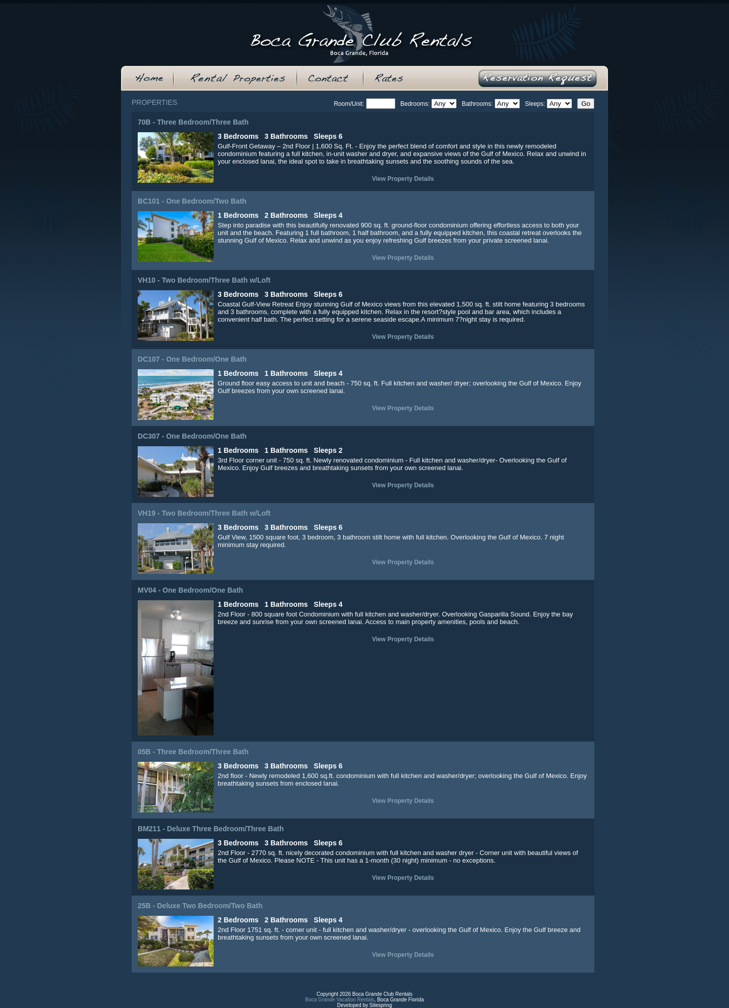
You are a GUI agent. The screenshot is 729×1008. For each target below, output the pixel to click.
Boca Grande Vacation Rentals (340, 999)
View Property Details (403, 178)
